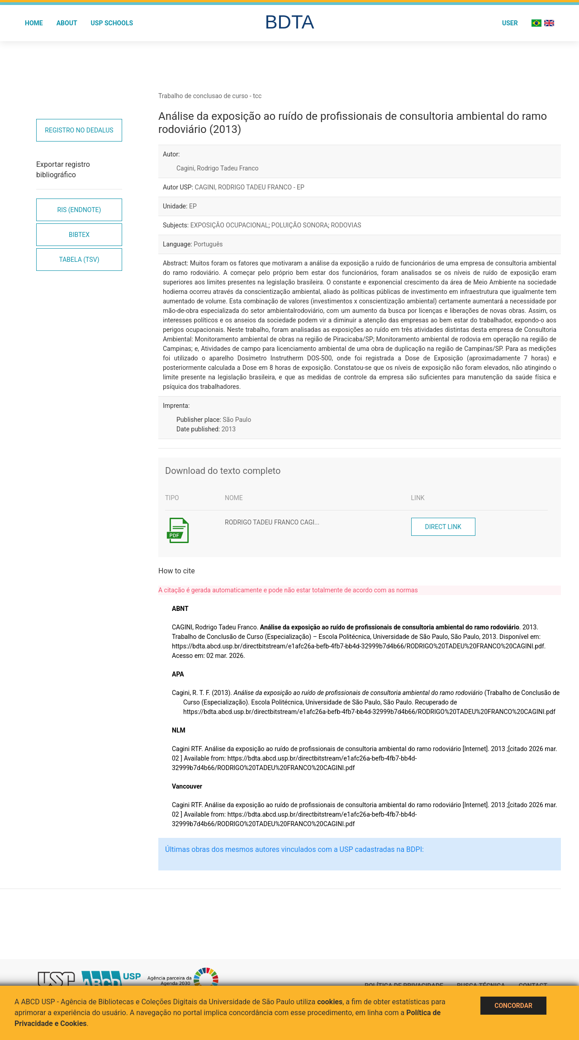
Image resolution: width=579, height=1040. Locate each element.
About (67, 23)
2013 (229, 429)
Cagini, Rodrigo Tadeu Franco (217, 168)
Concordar (513, 1005)
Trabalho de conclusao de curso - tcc (209, 95)
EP (193, 206)
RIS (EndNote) (79, 209)
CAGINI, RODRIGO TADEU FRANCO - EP (249, 187)
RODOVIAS (346, 225)
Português (208, 244)
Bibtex (79, 234)
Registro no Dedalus (79, 130)
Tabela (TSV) (79, 259)
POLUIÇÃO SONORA (299, 225)
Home (34, 23)
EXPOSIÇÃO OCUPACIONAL (229, 225)
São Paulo (237, 419)
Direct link (443, 526)
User (510, 23)
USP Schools (112, 23)
